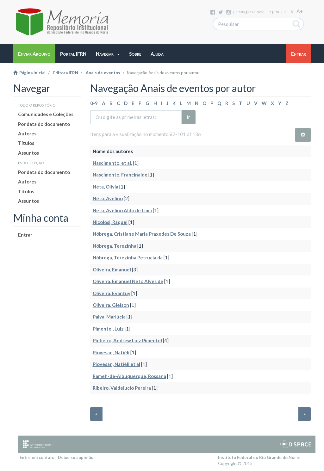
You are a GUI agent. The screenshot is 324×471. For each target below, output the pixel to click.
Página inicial (29, 72)
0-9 (94, 103)
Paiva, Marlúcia (109, 316)
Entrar (25, 235)
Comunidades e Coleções (45, 114)
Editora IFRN (65, 72)
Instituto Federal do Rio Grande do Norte (259, 457)
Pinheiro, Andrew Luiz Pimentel (127, 340)
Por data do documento (44, 124)
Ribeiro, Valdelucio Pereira (122, 388)
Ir (188, 117)
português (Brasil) (250, 12)
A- (285, 12)
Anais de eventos (103, 72)
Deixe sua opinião (75, 457)
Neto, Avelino (108, 198)
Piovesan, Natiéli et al (116, 364)
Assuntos (28, 153)
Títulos (26, 143)
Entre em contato (37, 457)
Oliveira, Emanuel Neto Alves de (128, 281)
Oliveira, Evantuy (111, 293)
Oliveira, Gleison (111, 305)
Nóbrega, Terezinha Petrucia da (128, 257)
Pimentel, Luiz (108, 329)
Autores (27, 133)
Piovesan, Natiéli (111, 352)
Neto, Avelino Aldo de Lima (122, 210)
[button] (107, 53)
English (273, 12)
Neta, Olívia (105, 186)
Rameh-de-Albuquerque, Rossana (129, 376)
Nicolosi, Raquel (110, 222)
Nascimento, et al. (112, 163)
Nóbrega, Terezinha (114, 246)
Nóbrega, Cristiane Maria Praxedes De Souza (142, 234)
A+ (299, 11)
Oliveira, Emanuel (112, 269)
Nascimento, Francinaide (120, 174)
